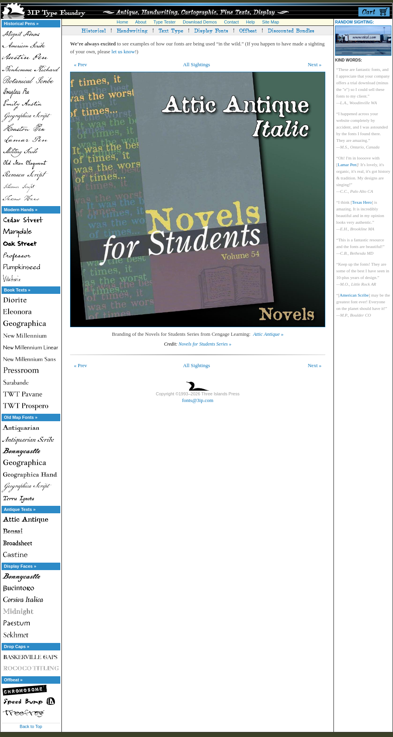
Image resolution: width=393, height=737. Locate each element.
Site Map (270, 22)
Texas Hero (361, 202)
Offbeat (248, 30)
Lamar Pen (347, 164)
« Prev (80, 64)
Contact (231, 22)
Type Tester (164, 22)
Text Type (171, 30)
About (140, 22)
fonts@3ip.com (197, 400)
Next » (314, 64)
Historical (93, 30)
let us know (123, 51)
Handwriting (132, 30)
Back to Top (31, 726)
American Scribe (354, 295)
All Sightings (196, 64)
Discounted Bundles (291, 30)
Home (122, 22)
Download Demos (200, 22)
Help (250, 22)
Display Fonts (211, 30)
